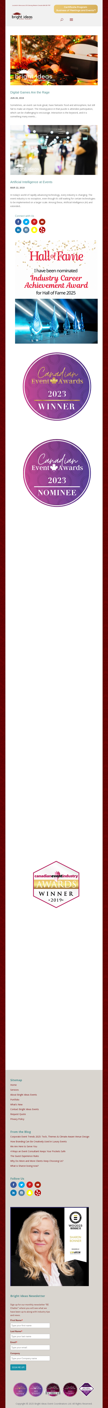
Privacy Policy (17, 1119)
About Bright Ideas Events (23, 1094)
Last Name (16, 1331)
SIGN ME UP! (18, 1367)
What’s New (16, 1104)
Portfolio (14, 1099)
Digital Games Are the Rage (30, 92)
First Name (16, 1320)
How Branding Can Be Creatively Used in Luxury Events (38, 1141)
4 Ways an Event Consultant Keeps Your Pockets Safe (37, 1151)
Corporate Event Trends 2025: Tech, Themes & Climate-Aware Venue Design (49, 1136)
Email (13, 1342)
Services (14, 1089)
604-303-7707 (46, 5)
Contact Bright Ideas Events (24, 1109)
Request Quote (18, 1114)
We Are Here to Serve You (23, 1146)
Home (13, 1084)
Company (15, 1353)
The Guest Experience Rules (24, 1156)
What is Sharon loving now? (24, 1165)
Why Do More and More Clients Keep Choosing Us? (36, 1160)
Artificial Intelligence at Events (31, 182)
